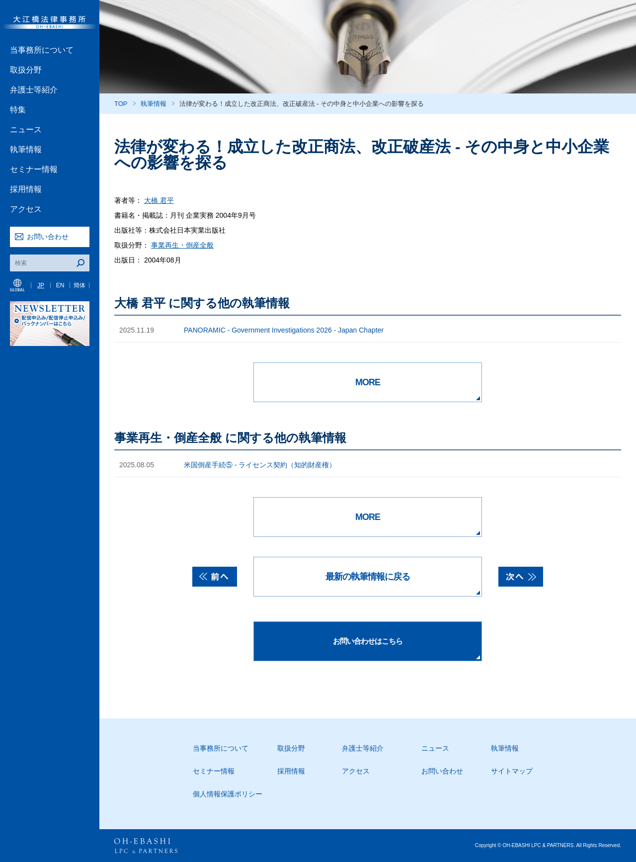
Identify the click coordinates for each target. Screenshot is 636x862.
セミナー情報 (34, 169)
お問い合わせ (48, 237)
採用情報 (26, 189)
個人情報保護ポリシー (227, 794)
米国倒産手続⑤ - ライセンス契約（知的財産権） (260, 465)
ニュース (26, 129)
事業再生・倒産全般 (182, 245)
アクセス (26, 209)
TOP (121, 103)
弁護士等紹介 (34, 90)
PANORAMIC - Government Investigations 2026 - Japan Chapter (284, 330)
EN (60, 285)
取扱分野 (26, 70)
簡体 (79, 285)
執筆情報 (26, 149)
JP (40, 285)
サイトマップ (512, 771)
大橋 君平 (159, 200)
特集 (18, 109)
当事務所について (42, 50)
